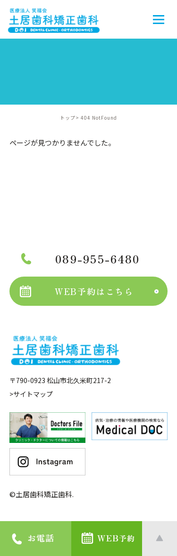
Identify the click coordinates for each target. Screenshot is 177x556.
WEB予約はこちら (77, 291)
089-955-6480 (80, 259)
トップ (68, 117)
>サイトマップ (31, 394)
